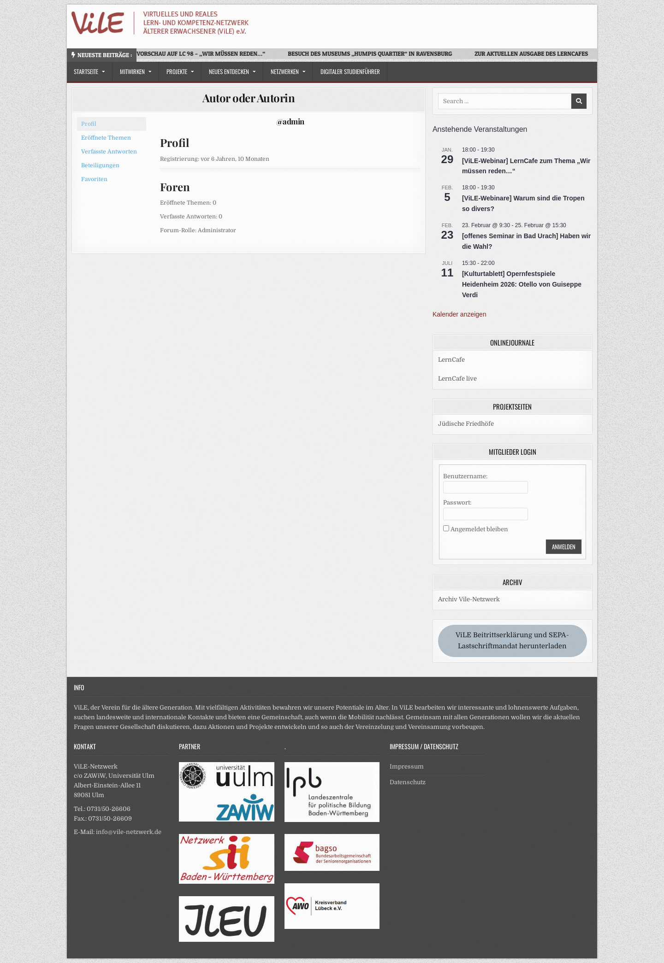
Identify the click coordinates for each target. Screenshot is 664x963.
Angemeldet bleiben (479, 529)
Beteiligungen (100, 165)
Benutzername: (465, 476)
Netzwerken (285, 71)
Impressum (407, 766)
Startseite (86, 71)
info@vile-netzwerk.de (128, 831)
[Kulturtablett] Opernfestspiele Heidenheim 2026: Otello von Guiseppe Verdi (521, 284)
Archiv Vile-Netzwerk (469, 599)
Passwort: (457, 502)
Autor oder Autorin (248, 97)
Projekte (176, 71)
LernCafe (451, 359)
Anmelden (563, 546)
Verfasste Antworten (109, 151)
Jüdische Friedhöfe (466, 423)
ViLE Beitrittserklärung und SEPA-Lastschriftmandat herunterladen (512, 640)
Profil (88, 124)
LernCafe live (457, 378)
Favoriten (94, 179)
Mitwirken (132, 71)
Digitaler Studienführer (350, 71)
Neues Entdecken (229, 71)
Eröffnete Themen (106, 138)
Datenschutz (408, 782)
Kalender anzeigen (459, 314)
